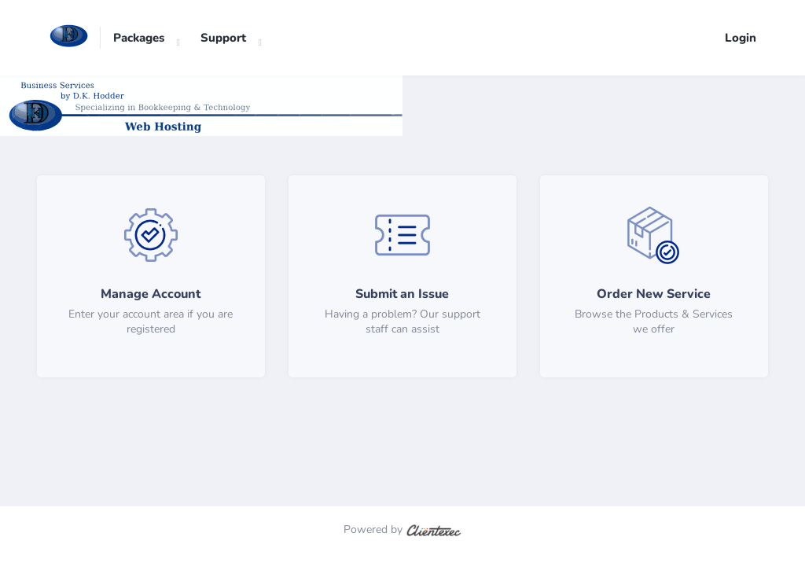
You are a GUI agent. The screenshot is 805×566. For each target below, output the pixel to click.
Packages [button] (138, 38)
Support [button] (223, 38)
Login (740, 38)
